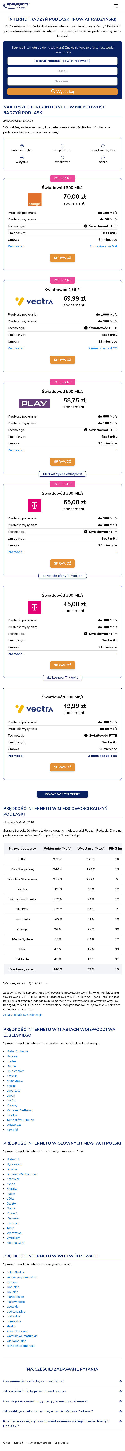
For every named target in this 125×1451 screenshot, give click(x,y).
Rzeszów (13, 1218)
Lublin (11, 1095)
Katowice (13, 1179)
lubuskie (12, 1292)
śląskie (11, 1326)
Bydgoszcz (14, 1164)
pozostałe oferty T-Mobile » (62, 575)
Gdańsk (12, 1169)
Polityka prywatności (39, 1442)
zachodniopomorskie (21, 1346)
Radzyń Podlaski (20, 1110)
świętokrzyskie (17, 1331)
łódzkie (12, 1282)
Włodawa (14, 1125)
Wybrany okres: (15, 983)
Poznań (12, 1213)
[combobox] (62, 61)
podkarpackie (16, 1311)
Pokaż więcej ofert (62, 794)
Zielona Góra (15, 1243)
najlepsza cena (62, 150)
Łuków (11, 1100)
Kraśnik (12, 1076)
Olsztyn (12, 1203)
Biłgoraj (12, 1056)
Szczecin (12, 1223)
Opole (11, 1208)
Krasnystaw (15, 1081)
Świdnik (12, 1115)
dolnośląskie (15, 1272)
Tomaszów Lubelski (21, 1120)
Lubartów (13, 1090)
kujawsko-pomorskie (21, 1277)
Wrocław (13, 1238)
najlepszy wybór (22, 150)
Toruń (11, 1228)
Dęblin (11, 1066)
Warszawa (14, 1233)
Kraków (12, 1189)
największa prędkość (103, 150)
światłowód (62, 162)
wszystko (22, 162)
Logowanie (61, 1442)
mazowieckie (16, 1302)
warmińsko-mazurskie (22, 1336)
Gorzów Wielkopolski (22, 1174)
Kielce (11, 1184)
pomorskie (14, 1321)
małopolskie (15, 1297)
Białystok (13, 1159)
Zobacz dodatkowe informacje (22, 1015)
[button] (116, 5)
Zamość (12, 1130)
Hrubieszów (15, 1071)
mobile (103, 162)
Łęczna (11, 1086)
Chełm (11, 1061)
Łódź (10, 1198)
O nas (6, 1442)
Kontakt (18, 1442)
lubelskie (13, 1287)
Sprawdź (62, 258)
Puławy (12, 1105)
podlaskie (13, 1316)
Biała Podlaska (17, 1051)
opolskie (13, 1306)
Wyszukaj (62, 91)
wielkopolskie (16, 1341)
